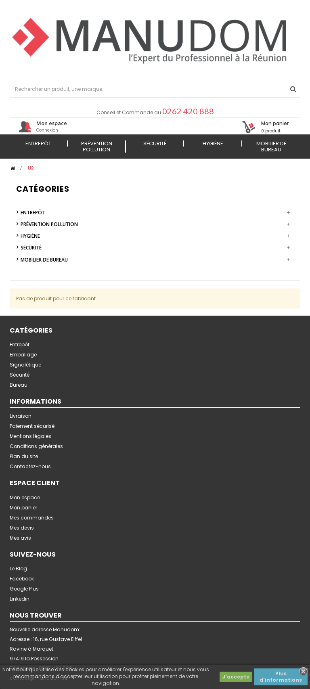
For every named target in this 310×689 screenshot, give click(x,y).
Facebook (22, 578)
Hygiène (30, 235)
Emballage (23, 354)
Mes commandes (32, 517)
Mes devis (22, 527)
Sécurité (31, 247)
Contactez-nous (30, 466)
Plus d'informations (281, 676)
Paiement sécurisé (32, 426)
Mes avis (20, 537)
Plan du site (24, 456)
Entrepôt (33, 212)
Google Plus (24, 588)
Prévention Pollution (49, 224)
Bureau (18, 384)
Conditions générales (36, 446)
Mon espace (25, 497)
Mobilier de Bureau (44, 259)
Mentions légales (30, 436)
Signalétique (25, 364)
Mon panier (23, 507)
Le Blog (18, 568)
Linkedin (19, 598)
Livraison (20, 416)
